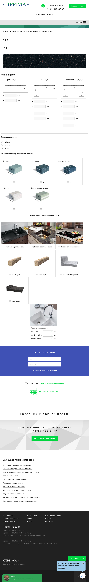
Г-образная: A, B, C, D (43, 80)
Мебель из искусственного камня (17, 490)
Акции (29, 519)
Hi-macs (44, 31)
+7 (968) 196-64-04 (44, 431)
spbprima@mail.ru (17, 530)
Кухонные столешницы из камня (17, 465)
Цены (29, 521)
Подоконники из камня (13, 483)
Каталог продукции (11, 519)
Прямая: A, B (11, 80)
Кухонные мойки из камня (14, 487)
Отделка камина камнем (13, 494)
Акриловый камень (32, 31)
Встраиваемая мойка (43, 247)
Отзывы (48, 519)
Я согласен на (44, 383)
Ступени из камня (10, 476)
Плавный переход (70, 275)
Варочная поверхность (70, 247)
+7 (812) (55, 9)
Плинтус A (16, 275)
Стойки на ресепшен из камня (16, 479)
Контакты (49, 521)
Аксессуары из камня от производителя (20, 501)
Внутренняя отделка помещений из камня (21, 472)
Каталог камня (17, 31)
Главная (5, 31)
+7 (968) (55, 5)
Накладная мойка (16, 247)
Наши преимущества (54, 516)
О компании (8, 516)
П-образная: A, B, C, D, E (73, 80)
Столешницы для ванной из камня (17, 469)
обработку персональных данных (51, 383)
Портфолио (32, 516)
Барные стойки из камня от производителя (21, 497)
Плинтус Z (43, 275)
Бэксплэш (16, 301)
